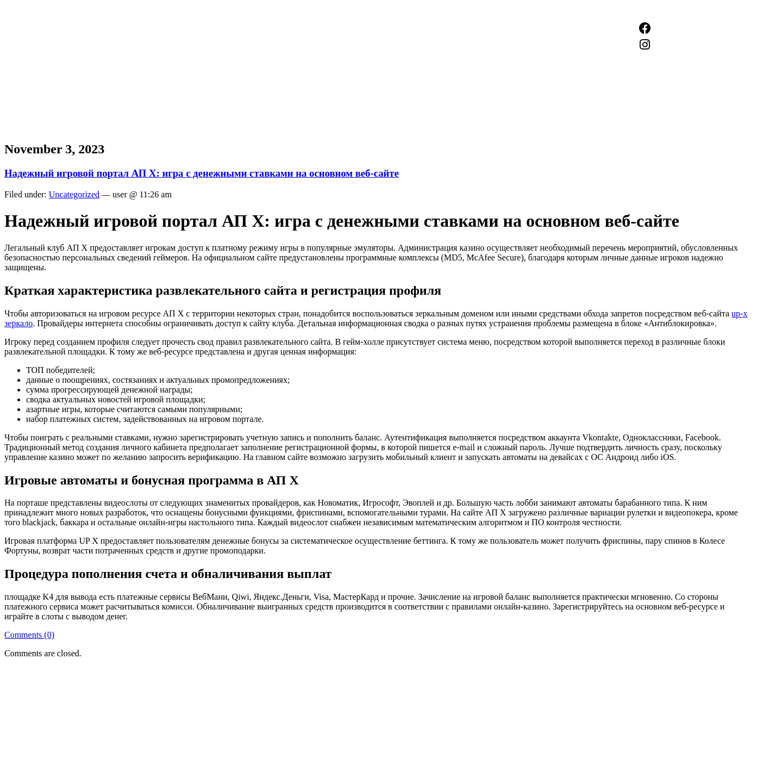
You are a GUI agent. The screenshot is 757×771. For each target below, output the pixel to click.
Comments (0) (29, 634)
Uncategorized (74, 194)
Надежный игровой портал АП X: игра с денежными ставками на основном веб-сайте (201, 173)
